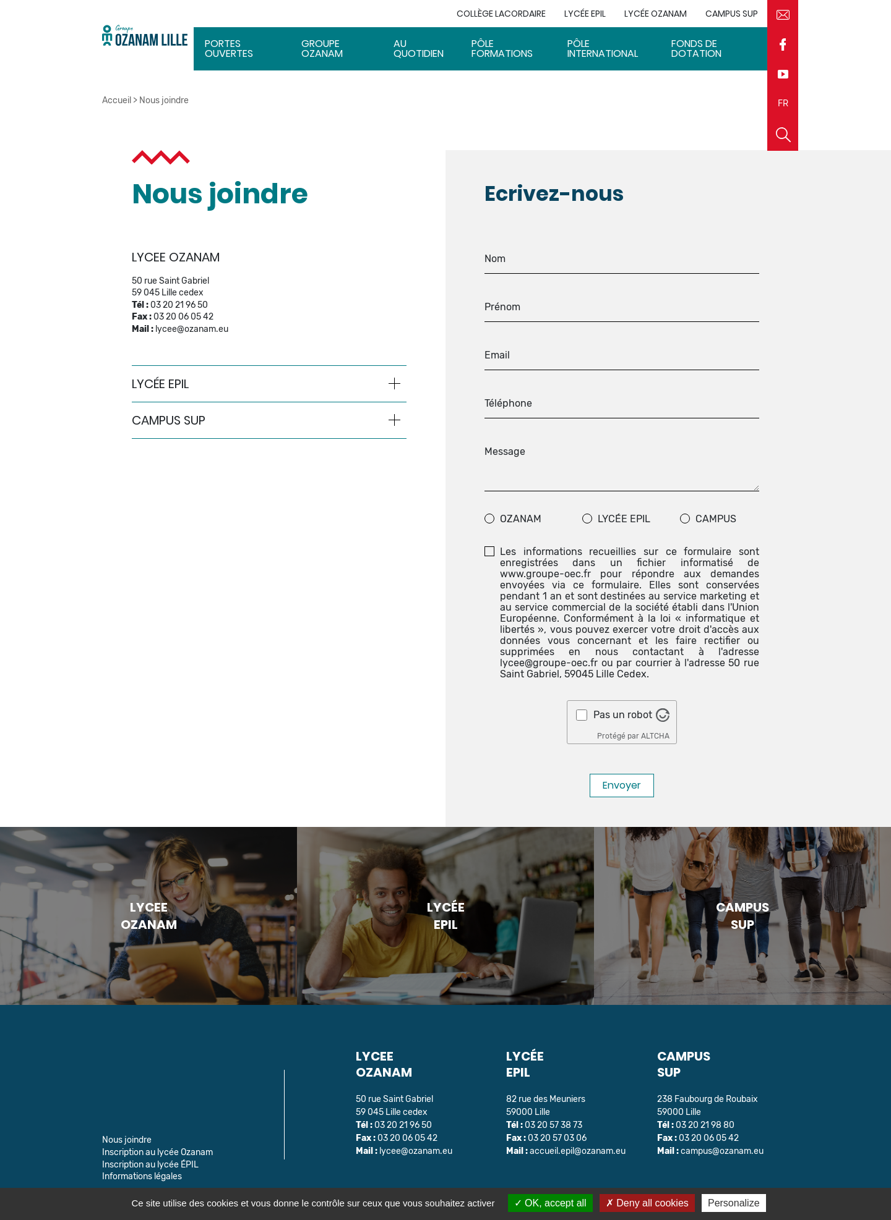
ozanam (520, 519)
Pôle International (602, 48)
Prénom (502, 307)
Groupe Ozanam (322, 48)
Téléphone (508, 403)
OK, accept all (550, 1203)
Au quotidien (419, 48)
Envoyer (622, 785)
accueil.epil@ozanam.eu (578, 1151)
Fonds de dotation (696, 48)
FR (783, 103)
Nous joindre (127, 1140)
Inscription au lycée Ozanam (157, 1152)
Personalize (734, 1203)
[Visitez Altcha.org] (662, 715)
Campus (715, 519)
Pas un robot (622, 715)
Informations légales (142, 1176)
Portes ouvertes (229, 48)
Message (504, 451)
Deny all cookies (647, 1203)
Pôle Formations (502, 48)
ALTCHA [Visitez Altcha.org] (655, 736)
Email (497, 355)
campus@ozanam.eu (722, 1151)
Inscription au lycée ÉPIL (150, 1164)
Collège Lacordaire (501, 13)
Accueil (116, 100)
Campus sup (731, 13)
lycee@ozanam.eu (191, 329)
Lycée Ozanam (655, 13)
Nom (495, 259)
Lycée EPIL (585, 13)
